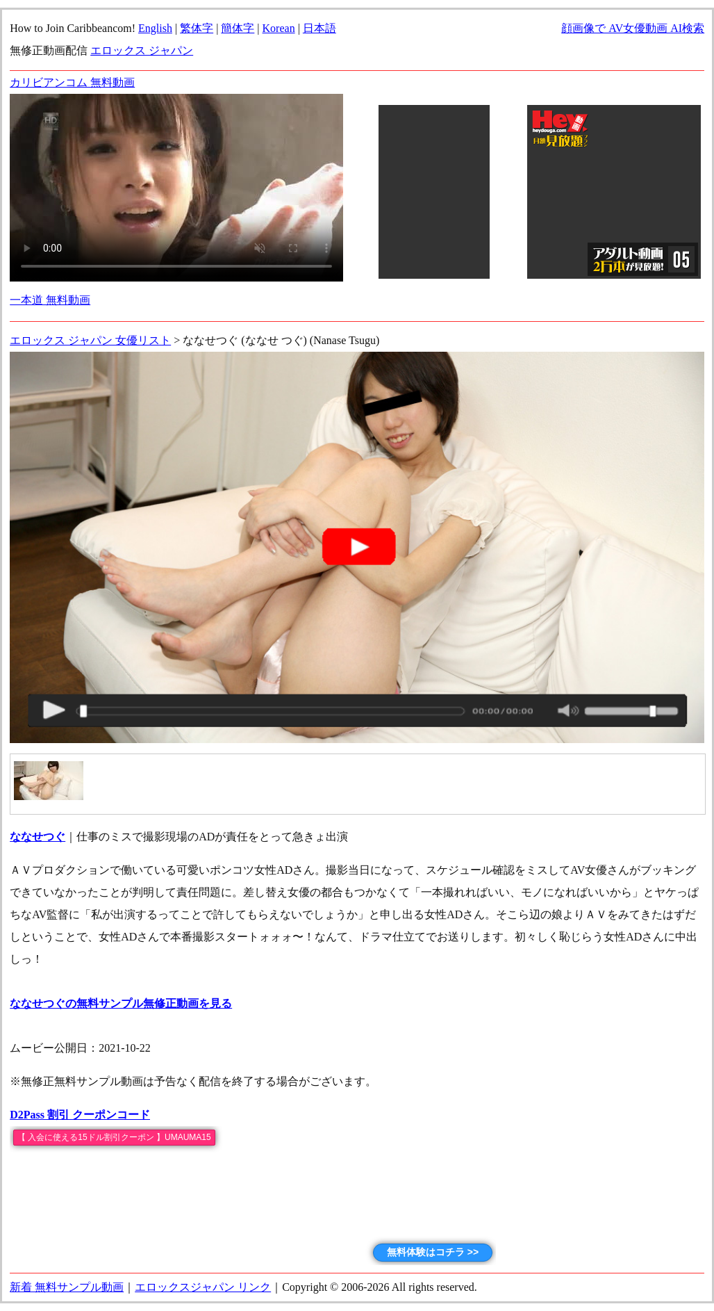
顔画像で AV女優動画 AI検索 (632, 28)
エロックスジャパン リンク (203, 1287)
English (155, 28)
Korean (279, 28)
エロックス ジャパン (141, 50)
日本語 (319, 28)
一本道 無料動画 (50, 300)
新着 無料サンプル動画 (67, 1287)
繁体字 (196, 28)
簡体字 (237, 28)
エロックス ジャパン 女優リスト (90, 340)
